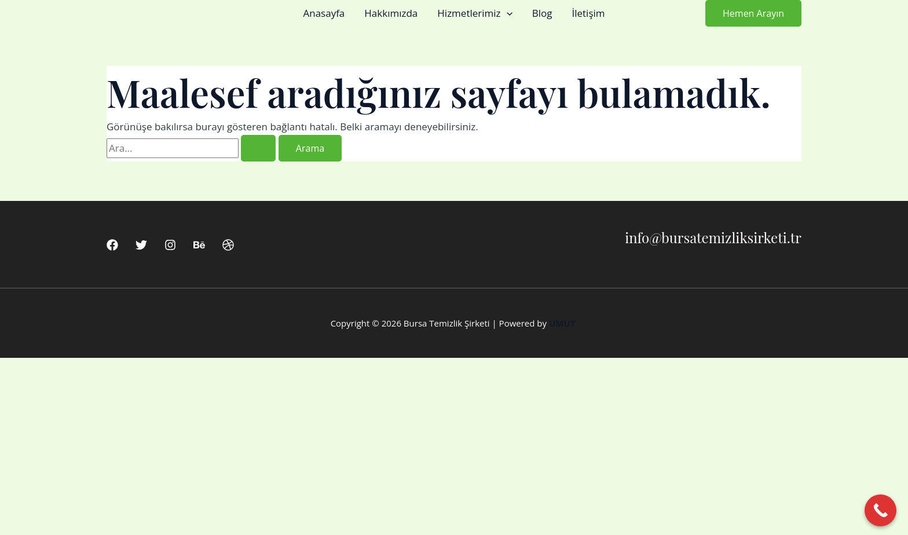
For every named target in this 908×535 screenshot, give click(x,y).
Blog (542, 13)
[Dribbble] (228, 245)
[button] (506, 13)
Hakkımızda (391, 13)
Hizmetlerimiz (474, 13)
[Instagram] (170, 245)
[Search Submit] (258, 148)
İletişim (588, 13)
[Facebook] (112, 245)
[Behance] (199, 245)
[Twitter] (141, 245)
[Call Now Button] (880, 510)
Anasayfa (324, 13)
